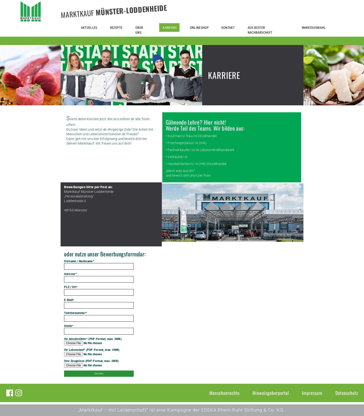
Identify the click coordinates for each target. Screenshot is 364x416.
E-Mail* (99, 303)
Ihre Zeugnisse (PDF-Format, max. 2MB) (99, 363)
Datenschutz (346, 392)
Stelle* (99, 329)
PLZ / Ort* (99, 290)
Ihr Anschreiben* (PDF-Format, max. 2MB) (99, 341)
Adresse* (99, 277)
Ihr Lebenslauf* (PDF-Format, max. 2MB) (99, 352)
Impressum (312, 392)
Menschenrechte (224, 392)
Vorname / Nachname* (99, 265)
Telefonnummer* (99, 316)
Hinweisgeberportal (271, 392)
